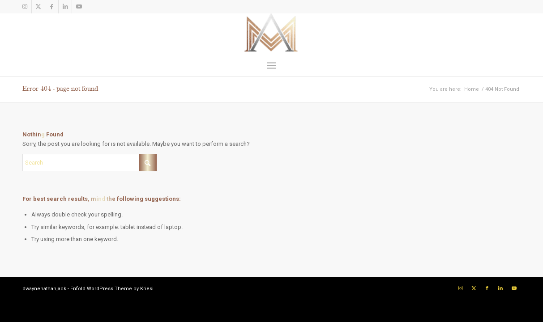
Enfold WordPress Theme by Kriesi (112, 289)
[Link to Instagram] (24, 6)
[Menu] (271, 65)
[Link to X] (38, 6)
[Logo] (271, 33)
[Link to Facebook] (51, 6)
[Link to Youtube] (79, 6)
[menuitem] (271, 65)
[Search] (89, 162)
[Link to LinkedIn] (65, 6)
